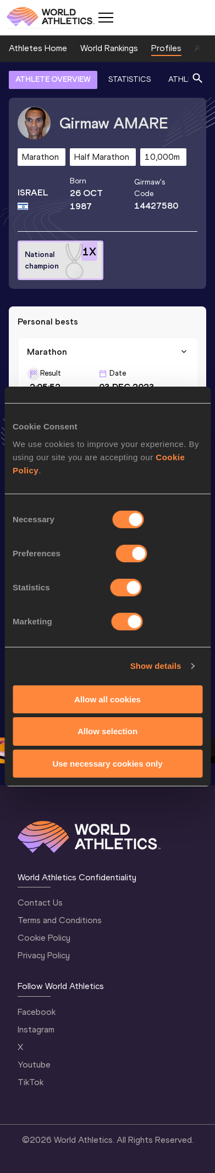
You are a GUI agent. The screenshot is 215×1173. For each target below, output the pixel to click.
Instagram (36, 1029)
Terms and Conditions (60, 920)
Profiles (166, 48)
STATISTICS (129, 79)
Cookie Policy (44, 937)
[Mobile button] (106, 18)
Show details (155, 666)
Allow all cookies (107, 698)
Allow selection (107, 731)
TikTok (30, 1082)
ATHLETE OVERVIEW (53, 79)
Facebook (37, 1012)
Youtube (34, 1064)
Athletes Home (38, 48)
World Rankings (109, 48)
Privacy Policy (44, 955)
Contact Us (40, 902)
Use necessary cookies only (107, 763)
